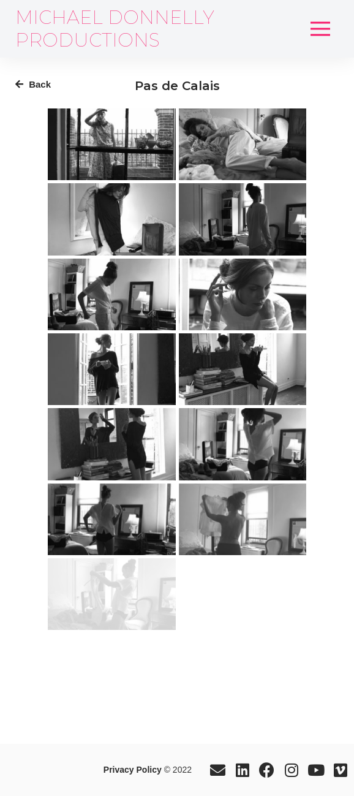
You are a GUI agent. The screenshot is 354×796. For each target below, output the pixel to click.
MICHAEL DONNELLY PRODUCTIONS (114, 28)
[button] (320, 28)
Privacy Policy (133, 770)
